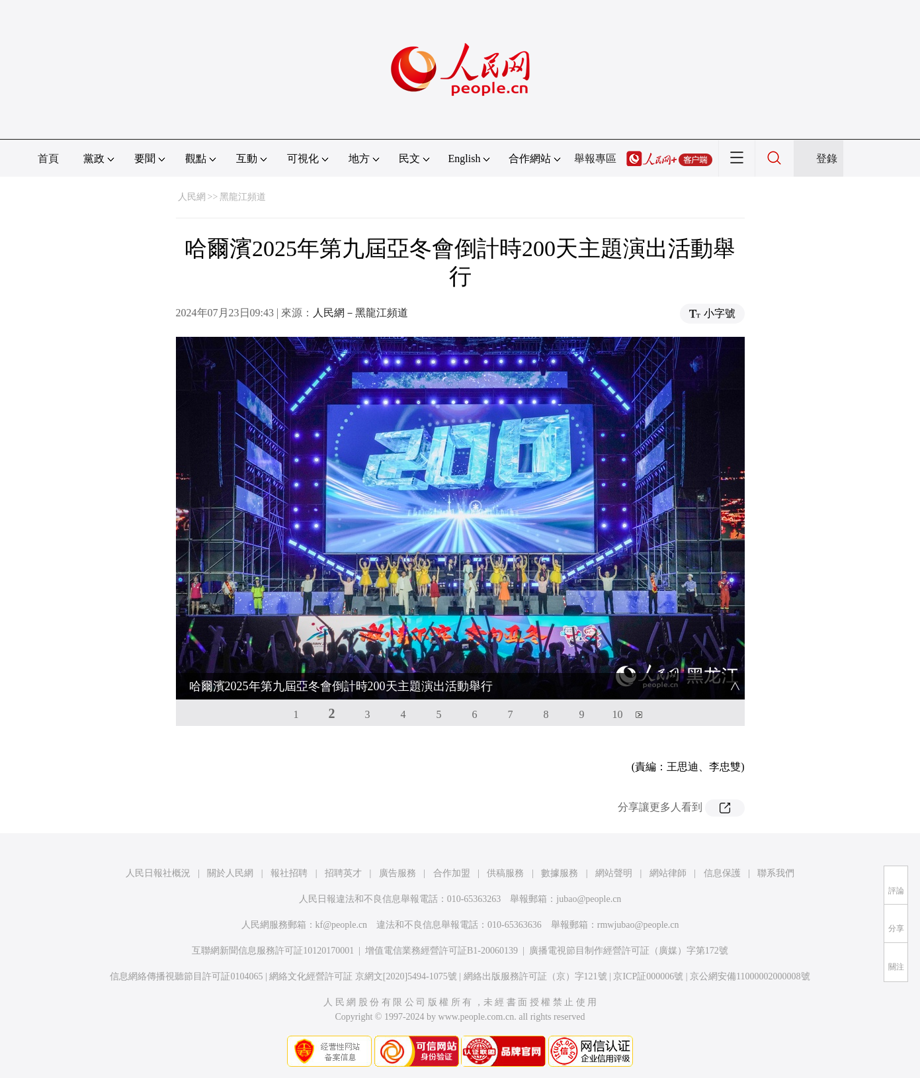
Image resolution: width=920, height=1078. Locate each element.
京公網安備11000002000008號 (750, 976)
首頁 (48, 158)
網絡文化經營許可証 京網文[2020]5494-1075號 (363, 976)
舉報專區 (595, 158)
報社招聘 (289, 873)
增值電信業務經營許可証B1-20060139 (441, 951)
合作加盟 (451, 873)
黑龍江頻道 (243, 197)
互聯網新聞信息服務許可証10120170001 (273, 951)
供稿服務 (505, 873)
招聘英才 (343, 873)
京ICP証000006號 (648, 976)
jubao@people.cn (588, 899)
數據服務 (559, 873)
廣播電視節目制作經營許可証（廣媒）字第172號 (628, 951)
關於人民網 (230, 873)
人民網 (192, 197)
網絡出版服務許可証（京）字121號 (535, 976)
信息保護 (722, 873)
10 (617, 714)
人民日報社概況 (158, 873)
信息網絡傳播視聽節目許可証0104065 (186, 976)
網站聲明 (613, 873)
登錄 (826, 158)
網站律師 (668, 873)
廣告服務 (397, 873)
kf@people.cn (341, 925)
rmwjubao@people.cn (638, 925)
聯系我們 (775, 873)
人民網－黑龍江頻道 (360, 312)
